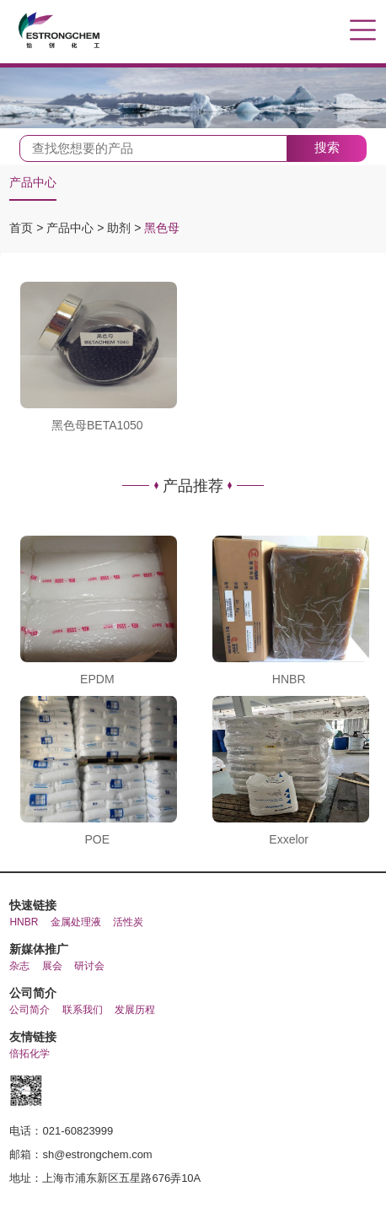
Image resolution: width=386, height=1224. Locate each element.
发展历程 (135, 1010)
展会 (52, 966)
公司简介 (29, 1010)
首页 (22, 228)
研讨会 (89, 966)
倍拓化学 (29, 1054)
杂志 (19, 966)
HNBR (23, 922)
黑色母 (162, 228)
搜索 (327, 147)
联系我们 (82, 1010)
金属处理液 (76, 922)
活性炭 (128, 922)
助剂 (120, 228)
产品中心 (32, 182)
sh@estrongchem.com (97, 1154)
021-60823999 (77, 1130)
